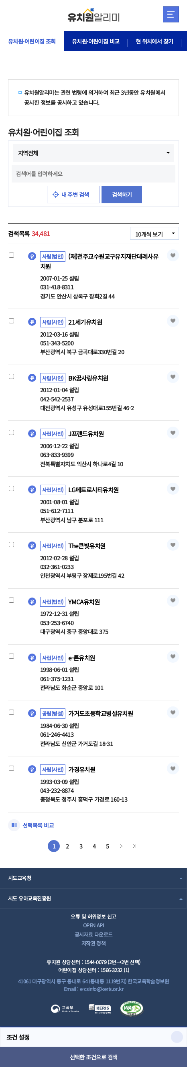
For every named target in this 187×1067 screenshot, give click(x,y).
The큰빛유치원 (87, 545)
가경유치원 (81, 769)
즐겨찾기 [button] (173, 255)
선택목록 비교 (38, 825)
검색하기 (122, 195)
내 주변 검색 (75, 195)
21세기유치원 (85, 321)
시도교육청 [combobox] (19, 878)
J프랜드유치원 (86, 433)
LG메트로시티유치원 (93, 489)
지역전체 (28, 153)
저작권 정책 (93, 943)
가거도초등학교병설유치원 (100, 713)
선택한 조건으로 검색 (94, 1057)
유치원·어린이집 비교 (96, 41)
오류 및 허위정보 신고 (93, 916)
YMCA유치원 (84, 601)
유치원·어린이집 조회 (32, 41)
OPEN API (93, 925)
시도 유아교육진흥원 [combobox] (29, 898)
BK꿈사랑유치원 (88, 377)
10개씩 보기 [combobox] (149, 234)
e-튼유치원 (81, 657)
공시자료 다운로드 (94, 934)
